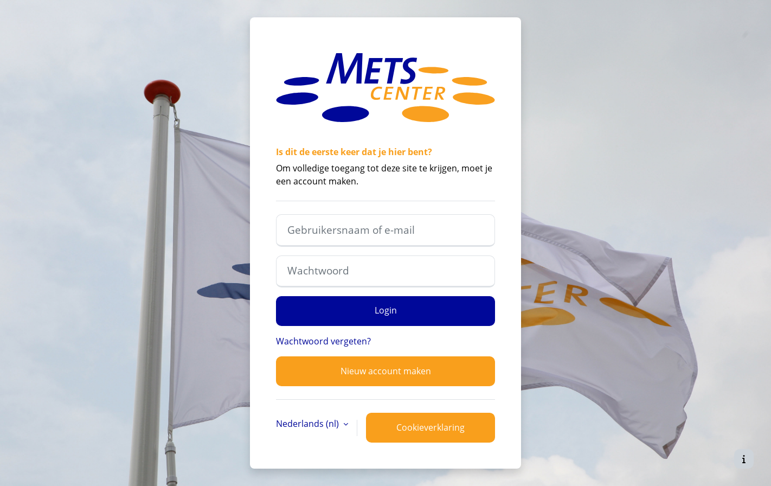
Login (386, 310)
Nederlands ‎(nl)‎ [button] (308, 424)
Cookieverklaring (430, 427)
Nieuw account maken (385, 371)
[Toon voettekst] (744, 459)
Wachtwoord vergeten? (323, 341)
